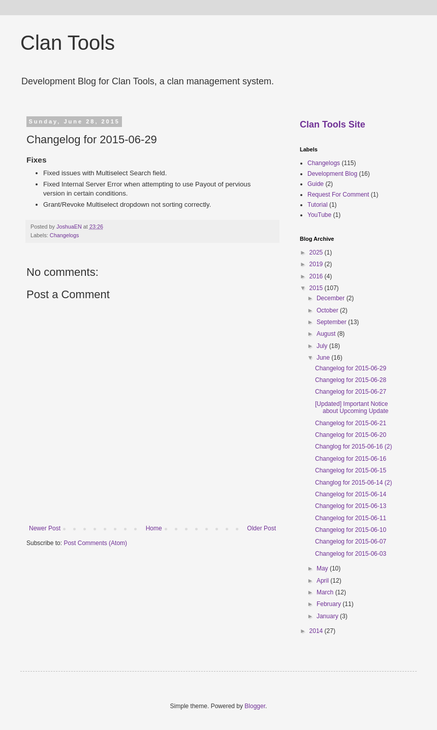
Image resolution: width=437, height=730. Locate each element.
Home (154, 528)
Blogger (254, 706)
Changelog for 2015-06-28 (350, 380)
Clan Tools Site (332, 124)
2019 (317, 264)
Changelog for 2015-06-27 (350, 391)
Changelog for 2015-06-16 (350, 458)
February (329, 604)
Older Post (261, 528)
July (323, 346)
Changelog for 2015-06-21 (350, 423)
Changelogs (64, 235)
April (323, 580)
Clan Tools (67, 42)
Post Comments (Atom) (95, 543)
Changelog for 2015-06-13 (350, 506)
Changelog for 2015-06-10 (350, 529)
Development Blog (332, 173)
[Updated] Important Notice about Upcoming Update (351, 407)
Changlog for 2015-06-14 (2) (353, 482)
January (328, 616)
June (324, 357)
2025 (317, 252)
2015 (317, 288)
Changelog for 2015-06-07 (350, 541)
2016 (317, 276)
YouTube (319, 214)
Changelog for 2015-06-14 (350, 494)
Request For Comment (338, 194)
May (323, 568)
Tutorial (317, 204)
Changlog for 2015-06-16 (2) (353, 446)
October (328, 310)
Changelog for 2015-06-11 (350, 518)
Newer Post (44, 528)
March (326, 592)
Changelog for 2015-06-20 (350, 434)
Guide (315, 183)
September (332, 322)
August (327, 333)
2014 (317, 630)
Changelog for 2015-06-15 (350, 470)
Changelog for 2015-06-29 (350, 368)
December (332, 298)
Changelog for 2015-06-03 (350, 553)
